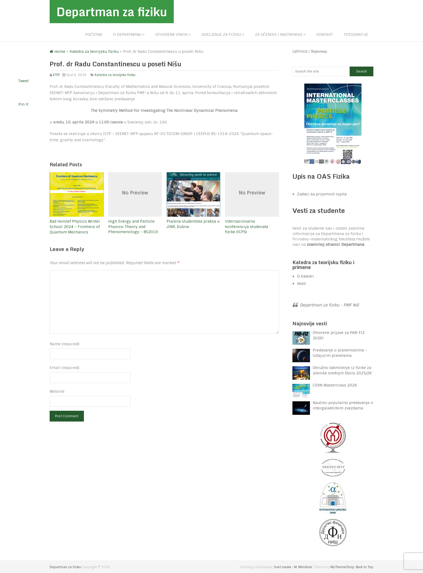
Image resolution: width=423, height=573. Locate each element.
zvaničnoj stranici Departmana (335, 244)
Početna (93, 34)
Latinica (299, 51)
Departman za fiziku (111, 11)
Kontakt (324, 34)
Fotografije (356, 34)
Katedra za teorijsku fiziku (115, 75)
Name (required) (64, 343)
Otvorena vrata (171, 34)
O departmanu (127, 34)
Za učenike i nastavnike (278, 34)
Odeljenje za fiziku (221, 34)
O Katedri (305, 276)
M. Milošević (303, 567)
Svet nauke (282, 567)
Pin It (23, 104)
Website (57, 391)
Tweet (23, 80)
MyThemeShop (342, 567)
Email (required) (64, 367)
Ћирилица (319, 51)
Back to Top (364, 567)
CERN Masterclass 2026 (335, 385)
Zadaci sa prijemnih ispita (322, 194)
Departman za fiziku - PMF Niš (329, 305)
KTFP (56, 75)
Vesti (301, 283)
